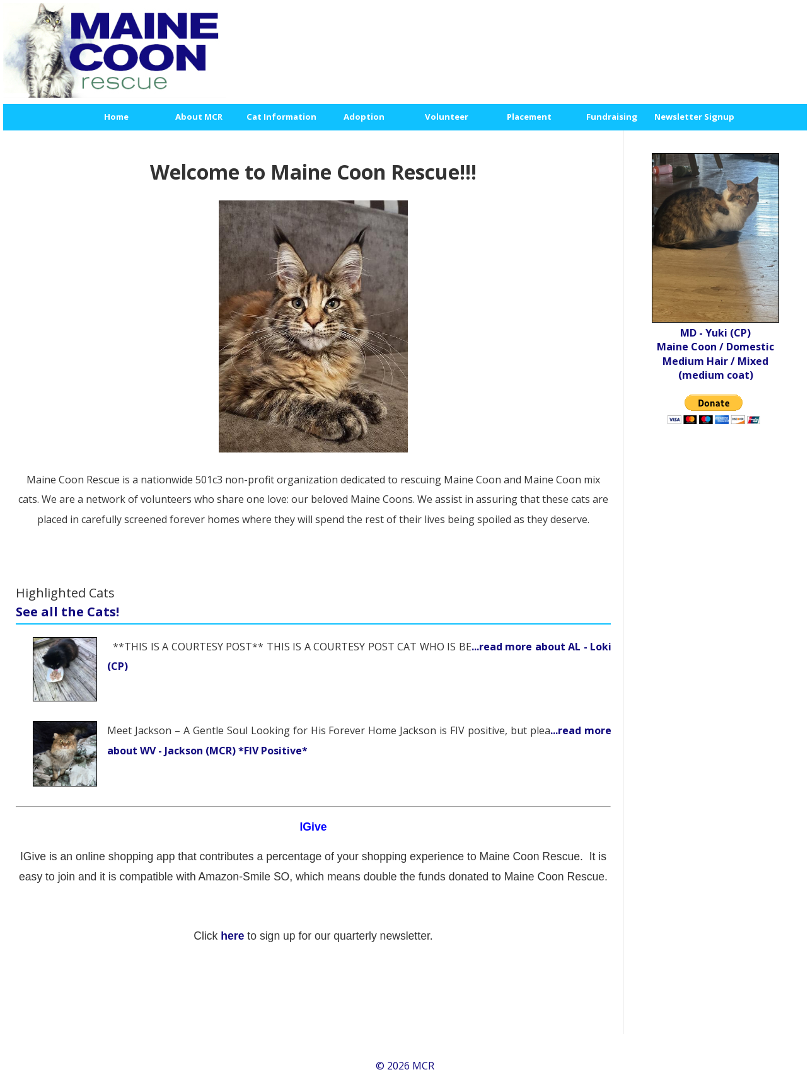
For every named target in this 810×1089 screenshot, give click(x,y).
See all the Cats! (67, 611)
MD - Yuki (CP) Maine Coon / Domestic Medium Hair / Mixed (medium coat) (715, 354)
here (234, 936)
